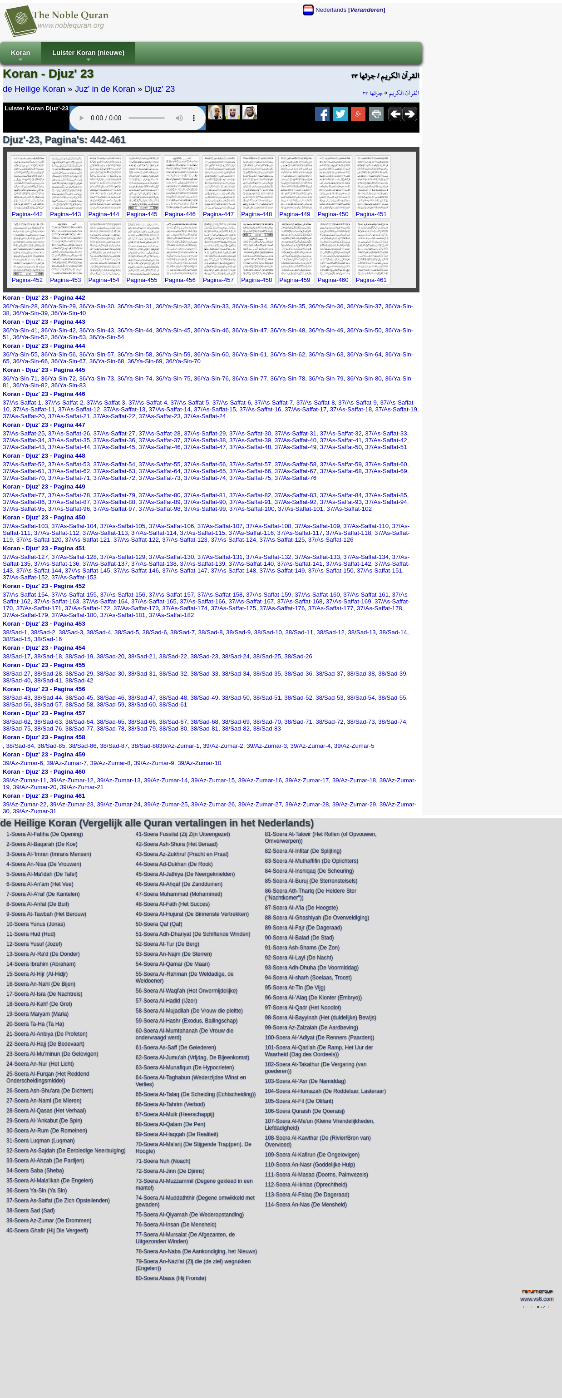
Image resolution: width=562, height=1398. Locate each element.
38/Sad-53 (330, 697)
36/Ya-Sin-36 (326, 306)
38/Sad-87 (114, 745)
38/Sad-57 (48, 704)
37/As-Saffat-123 (184, 539)
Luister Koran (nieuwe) (88, 56)
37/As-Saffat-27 (114, 433)
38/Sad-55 (392, 697)
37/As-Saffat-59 (340, 464)
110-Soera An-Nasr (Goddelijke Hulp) (310, 1164)
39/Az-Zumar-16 (260, 780)
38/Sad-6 (155, 632)
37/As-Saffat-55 (159, 464)
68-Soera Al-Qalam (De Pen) (170, 1124)
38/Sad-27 (17, 673)
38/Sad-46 (111, 697)
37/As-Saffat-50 (340, 447)
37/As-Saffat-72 (114, 477)
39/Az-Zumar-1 (179, 745)
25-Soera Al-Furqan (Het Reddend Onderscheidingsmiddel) (47, 1077)
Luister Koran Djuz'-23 (37, 108)
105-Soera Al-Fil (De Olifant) (299, 1101)
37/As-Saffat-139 (202, 563)
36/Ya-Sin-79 (326, 378)
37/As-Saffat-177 (331, 608)
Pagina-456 (180, 280)
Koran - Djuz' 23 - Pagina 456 (44, 689)
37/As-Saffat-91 (250, 502)
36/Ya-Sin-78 (288, 378)
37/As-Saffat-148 (233, 570)
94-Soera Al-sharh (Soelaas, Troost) (308, 977)
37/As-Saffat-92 (295, 502)
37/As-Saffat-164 (105, 601)
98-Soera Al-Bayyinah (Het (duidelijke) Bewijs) (320, 1017)
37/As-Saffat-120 (39, 539)
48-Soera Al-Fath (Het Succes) (173, 904)
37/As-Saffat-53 (69, 464)
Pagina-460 (333, 280)
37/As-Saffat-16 (260, 409)
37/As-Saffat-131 (220, 556)
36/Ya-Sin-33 (211, 306)
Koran (20, 56)
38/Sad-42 (79, 680)
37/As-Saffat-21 (69, 416)
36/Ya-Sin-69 (145, 361)
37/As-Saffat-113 (105, 532)
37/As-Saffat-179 (25, 615)
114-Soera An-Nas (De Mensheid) (306, 1204)
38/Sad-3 (71, 632)
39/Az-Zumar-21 (82, 787)
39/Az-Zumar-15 (213, 780)
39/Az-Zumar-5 (354, 745)
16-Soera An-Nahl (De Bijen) (40, 984)
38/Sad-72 (330, 721)
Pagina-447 (218, 214)
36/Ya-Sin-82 (30, 385)
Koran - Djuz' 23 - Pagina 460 (44, 771)
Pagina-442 (27, 214)
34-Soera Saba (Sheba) (35, 1170)
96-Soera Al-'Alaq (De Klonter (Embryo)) (313, 997)
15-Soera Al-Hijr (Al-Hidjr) (37, 974)
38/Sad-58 (79, 704)
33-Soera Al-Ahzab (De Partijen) (45, 1160)
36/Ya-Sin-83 (68, 385)
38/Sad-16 (48, 639)
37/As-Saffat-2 (63, 402)
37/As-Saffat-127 (25, 556)
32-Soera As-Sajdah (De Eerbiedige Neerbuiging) (66, 1150)
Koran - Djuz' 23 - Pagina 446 (44, 393)
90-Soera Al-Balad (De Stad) (299, 937)
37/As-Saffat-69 (386, 471)
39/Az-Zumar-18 (354, 780)
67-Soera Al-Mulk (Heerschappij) (175, 1114)
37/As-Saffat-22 (114, 416)
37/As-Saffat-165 (154, 601)
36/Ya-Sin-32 (173, 306)
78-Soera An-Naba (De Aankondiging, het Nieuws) (196, 1251)
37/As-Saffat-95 (23, 508)
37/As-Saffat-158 (220, 594)
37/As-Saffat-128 (74, 556)
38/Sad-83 (267, 728)
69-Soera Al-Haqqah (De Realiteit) (177, 1134)
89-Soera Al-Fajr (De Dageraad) (303, 927)
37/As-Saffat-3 (106, 402)
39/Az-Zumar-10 (199, 763)
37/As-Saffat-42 (386, 440)
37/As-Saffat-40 (295, 440)
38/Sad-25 (267, 656)
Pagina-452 (27, 280)
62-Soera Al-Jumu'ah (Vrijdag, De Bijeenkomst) (193, 1057)
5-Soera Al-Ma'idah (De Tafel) (42, 874)
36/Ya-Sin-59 (173, 354)
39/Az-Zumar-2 (223, 745)
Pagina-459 (294, 280)
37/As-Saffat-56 (205, 464)
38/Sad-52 (298, 697)
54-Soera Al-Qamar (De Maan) (173, 964)
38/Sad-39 (392, 673)
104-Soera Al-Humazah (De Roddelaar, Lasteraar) (325, 1091)
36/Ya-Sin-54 (106, 337)
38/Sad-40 (17, 680)
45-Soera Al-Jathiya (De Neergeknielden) (185, 874)
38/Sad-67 (173, 721)
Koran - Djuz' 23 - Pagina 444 (44, 345)
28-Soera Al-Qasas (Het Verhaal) (46, 1110)
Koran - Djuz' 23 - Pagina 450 (44, 517)
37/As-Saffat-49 (295, 447)
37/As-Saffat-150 (331, 570)
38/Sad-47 (142, 697)
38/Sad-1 (15, 632)
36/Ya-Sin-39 (30, 313)
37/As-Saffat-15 (215, 409)
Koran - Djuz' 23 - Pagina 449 (44, 486)
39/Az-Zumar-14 (165, 780)
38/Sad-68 (205, 721)
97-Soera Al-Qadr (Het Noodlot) (303, 1007)
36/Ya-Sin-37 (364, 306)
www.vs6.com (536, 1299)
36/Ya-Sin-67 (68, 361)
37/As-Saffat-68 (340, 471)
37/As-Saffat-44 (69, 447)
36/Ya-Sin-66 (30, 361)
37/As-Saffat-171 (39, 608)
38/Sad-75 (17, 728)
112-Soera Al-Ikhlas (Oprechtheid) (306, 1184)
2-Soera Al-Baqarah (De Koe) (42, 844)
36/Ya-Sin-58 (135, 354)
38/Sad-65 (111, 721)
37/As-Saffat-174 (184, 608)
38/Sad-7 (182, 632)
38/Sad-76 (48, 728)
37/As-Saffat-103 (25, 526)
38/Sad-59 (111, 704)
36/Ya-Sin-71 (20, 378)
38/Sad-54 (361, 697)
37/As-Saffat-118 (348, 532)
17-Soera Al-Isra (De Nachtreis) (44, 994)
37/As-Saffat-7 (273, 402)
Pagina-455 (142, 280)
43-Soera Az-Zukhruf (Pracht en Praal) (182, 854)
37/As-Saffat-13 (124, 409)
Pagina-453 (65, 280)
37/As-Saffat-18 (351, 409)
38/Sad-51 (267, 697)
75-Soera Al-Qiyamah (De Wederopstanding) (190, 1214)
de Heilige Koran (34, 89)
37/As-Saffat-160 (317, 594)
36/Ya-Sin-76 (211, 378)
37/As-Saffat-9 (357, 402)
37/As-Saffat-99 (205, 508)
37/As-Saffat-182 (171, 615)
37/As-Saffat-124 (233, 539)
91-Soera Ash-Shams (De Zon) (302, 947)
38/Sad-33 (205, 673)
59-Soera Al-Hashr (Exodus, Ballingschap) (187, 1021)
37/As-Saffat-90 (205, 502)
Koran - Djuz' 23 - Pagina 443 (44, 321)
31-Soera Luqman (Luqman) (40, 1140)
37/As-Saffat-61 (23, 471)
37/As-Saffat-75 (250, 477)
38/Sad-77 (79, 728)
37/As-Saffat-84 (340, 495)
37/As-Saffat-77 (23, 495)
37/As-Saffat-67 (295, 471)
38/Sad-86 (83, 745)
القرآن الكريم (404, 93)
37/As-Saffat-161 (366, 594)
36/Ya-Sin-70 (183, 361)
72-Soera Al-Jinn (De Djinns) (170, 1171)
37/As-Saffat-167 (251, 601)
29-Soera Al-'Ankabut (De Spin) (44, 1120)
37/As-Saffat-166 (202, 601)
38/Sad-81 (205, 728)
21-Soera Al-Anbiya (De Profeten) (47, 1034)
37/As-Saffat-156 (122, 594)
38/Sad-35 (267, 673)
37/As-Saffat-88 (114, 502)
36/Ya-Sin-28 (20, 306)
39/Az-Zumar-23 (72, 804)
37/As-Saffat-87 (69, 502)
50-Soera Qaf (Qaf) (159, 924)
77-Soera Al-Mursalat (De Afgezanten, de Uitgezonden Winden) (185, 1238)
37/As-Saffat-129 (122, 556)
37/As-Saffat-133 (317, 556)
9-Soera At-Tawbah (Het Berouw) (46, 914)
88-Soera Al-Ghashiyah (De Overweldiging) (317, 917)
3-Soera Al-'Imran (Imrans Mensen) (48, 854)
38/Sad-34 (236, 673)
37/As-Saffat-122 (136, 539)
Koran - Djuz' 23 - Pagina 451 (44, 548)
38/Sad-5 (126, 632)
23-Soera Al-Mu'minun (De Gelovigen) (52, 1054)
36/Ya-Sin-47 (249, 330)
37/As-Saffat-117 (300, 532)
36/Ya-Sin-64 (364, 354)
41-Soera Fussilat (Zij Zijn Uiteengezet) (183, 834)
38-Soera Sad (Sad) (30, 1210)
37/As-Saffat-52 (23, 464)
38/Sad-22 (173, 656)
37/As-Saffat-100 (252, 508)
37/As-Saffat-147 (184, 570)
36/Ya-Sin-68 (106, 361)
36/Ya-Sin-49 (326, 330)
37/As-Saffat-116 (251, 532)
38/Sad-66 (142, 721)
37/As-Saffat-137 (105, 563)
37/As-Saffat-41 (340, 440)
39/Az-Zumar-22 (24, 804)
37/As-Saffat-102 (349, 508)
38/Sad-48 (173, 697)
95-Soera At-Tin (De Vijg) (295, 987)
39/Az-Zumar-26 (213, 804)
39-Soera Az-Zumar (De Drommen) (48, 1220)
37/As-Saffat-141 (300, 563)
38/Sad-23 (205, 656)
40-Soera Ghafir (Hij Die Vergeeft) (47, 1230)
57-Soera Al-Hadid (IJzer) (166, 1001)
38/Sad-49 (205, 697)
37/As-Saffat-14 (170, 409)
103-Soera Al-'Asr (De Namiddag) (305, 1081)
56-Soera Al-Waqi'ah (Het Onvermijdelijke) (187, 991)
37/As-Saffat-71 (69, 477)
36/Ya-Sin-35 (288, 306)
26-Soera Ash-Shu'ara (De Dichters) (50, 1090)
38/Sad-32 (173, 673)
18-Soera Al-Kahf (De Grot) (39, 1004)
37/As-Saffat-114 (154, 532)
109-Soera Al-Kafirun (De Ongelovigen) (312, 1154)
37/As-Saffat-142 (348, 563)
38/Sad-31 (142, 673)
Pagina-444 (103, 214)
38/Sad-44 (48, 697)
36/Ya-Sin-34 (249, 306)
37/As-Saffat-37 (159, 440)
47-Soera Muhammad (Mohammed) (179, 894)
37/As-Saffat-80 (159, 495)
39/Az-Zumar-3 (266, 745)
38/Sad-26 (298, 656)
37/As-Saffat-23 (159, 416)
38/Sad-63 (48, 721)
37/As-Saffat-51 (386, 447)
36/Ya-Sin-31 (135, 306)
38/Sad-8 (210, 632)
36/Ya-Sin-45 (173, 330)
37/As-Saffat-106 (171, 526)
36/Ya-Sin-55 (20, 354)
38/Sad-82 (236, 728)
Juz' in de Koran (105, 89)
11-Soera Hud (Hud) (30, 934)
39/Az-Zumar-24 (118, 804)
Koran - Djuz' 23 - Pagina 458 (44, 737)
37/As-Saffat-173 (136, 608)
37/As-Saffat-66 (250, 471)
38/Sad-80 (173, 728)
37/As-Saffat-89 (159, 502)
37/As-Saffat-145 (87, 570)
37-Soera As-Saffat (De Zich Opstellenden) (58, 1200)
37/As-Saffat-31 (295, 433)
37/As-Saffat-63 (114, 471)
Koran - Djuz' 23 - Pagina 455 (44, 665)
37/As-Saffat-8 (315, 402)
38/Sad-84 (20, 745)
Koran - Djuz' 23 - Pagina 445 (44, 369)
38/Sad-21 (142, 656)
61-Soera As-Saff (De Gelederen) (176, 1047)
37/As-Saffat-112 (56, 532)
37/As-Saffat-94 (386, 502)
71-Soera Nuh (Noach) (163, 1161)
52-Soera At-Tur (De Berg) (167, 944)
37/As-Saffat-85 (386, 495)
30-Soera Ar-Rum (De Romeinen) (46, 1130)
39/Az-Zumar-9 (154, 763)
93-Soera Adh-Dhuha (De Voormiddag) (312, 967)
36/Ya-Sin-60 (211, 354)
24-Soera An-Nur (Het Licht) (40, 1064)
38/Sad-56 (17, 704)
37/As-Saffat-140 (251, 563)
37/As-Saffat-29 (205, 433)
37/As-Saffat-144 (39, 570)
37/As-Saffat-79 (114, 495)
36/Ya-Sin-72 (58, 378)
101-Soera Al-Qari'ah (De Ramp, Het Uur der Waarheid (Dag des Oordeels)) (319, 1050)
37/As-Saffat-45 (114, 447)
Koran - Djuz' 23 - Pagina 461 (44, 795)
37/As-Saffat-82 (250, 495)
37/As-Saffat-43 (23, 447)
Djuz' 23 (160, 89)
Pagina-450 (333, 214)
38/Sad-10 (268, 632)
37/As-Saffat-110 (366, 526)
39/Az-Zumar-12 (72, 780)
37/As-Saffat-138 (154, 563)
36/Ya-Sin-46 (211, 330)
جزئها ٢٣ (373, 93)
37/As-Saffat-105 (122, 526)
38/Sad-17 (17, 656)
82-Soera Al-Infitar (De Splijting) (303, 851)
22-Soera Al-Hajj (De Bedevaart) (45, 1044)
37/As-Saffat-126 (331, 539)
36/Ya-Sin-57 (96, 354)
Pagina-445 (142, 214)
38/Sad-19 (79, 656)
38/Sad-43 (17, 697)
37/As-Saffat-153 (74, 577)
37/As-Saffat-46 (159, 447)
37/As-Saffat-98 (159, 508)
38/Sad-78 (111, 728)
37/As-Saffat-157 (171, 594)
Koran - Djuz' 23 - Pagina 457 (44, 713)
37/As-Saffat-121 (87, 539)
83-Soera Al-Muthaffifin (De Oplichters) (311, 861)
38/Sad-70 (267, 721)
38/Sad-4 (99, 632)
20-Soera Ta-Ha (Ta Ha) (35, 1024)
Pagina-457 (218, 280)
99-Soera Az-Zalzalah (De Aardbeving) (311, 1027)
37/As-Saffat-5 (190, 402)
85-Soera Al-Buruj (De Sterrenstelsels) (311, 881)
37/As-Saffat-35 (69, 440)
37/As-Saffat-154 (25, 594)
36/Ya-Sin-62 (288, 354)
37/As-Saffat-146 (136, 570)
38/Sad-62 (17, 721)
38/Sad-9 (238, 632)
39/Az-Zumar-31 (34, 811)
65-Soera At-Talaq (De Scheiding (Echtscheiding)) (196, 1094)
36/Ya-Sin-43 (96, 330)
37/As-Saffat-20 (23, 416)
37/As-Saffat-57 (250, 464)
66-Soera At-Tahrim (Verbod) (170, 1104)
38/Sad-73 (361, 721)
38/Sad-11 (299, 632)
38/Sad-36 (298, 673)
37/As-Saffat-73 (159, 477)
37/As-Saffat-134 (366, 556)
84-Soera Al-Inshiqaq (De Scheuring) (309, 871)
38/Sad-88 (145, 745)
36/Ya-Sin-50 (364, 330)
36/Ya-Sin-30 (96, 306)
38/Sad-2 (43, 632)
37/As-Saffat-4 (147, 402)
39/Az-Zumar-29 (354, 804)
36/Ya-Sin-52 (30, 337)
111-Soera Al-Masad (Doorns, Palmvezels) (316, 1174)
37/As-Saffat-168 (300, 601)
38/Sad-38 (361, 673)
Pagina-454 (103, 280)
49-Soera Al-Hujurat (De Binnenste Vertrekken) (192, 914)
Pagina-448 (256, 214)
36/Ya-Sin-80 (364, 378)
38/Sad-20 (111, 656)
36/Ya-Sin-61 (249, 354)
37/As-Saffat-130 (171, 556)
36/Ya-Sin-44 (135, 330)
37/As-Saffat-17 (305, 409)
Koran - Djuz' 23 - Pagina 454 (44, 647)
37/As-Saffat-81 (205, 495)
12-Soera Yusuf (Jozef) (34, 944)
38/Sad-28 (48, 673)
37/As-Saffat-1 (22, 402)
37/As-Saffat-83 (295, 495)
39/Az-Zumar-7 (66, 763)
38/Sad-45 (79, 697)
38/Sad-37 (330, 673)
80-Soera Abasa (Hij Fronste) (171, 1278)
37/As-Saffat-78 (69, 495)
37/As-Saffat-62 (69, 471)
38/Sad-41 (48, 680)
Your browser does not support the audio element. (137, 118)
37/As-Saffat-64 (159, 471)
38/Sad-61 (173, 704)
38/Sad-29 (79, 673)
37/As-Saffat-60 (386, 464)
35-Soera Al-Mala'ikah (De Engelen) (49, 1180)
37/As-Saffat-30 (250, 433)
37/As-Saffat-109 (317, 526)
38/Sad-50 (236, 697)
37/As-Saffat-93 (340, 502)
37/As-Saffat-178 (379, 608)
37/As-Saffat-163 (56, 601)
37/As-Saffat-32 (340, 433)
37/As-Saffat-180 (74, 615)
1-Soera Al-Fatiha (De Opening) (44, 834)
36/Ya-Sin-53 (68, 337)
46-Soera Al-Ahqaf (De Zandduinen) (179, 884)
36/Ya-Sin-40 (68, 313)
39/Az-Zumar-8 (110, 763)
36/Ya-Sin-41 (20, 330)
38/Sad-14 (393, 632)
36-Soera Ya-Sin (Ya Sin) (36, 1190)
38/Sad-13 (362, 632)
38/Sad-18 (48, 656)
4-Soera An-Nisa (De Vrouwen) (43, 864)
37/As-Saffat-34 (23, 440)
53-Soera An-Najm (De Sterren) (174, 954)
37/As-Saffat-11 (33, 409)
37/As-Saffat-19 (396, 409)
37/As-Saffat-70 (23, 477)
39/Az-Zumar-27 (260, 804)
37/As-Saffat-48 (250, 447)
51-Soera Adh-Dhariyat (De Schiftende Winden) (193, 934)
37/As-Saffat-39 (250, 440)
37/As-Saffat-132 (268, 556)
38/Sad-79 (142, 728)
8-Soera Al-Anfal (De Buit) (37, 904)
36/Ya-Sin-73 (96, 378)
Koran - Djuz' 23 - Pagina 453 (44, 623)
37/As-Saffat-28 (159, 433)
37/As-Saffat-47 (205, 447)
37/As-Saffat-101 (300, 508)
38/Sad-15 (17, 639)
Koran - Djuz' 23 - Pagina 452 (44, 586)
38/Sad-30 (111, 673)
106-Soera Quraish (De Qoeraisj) (305, 1111)
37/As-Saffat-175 (233, 608)
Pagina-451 (371, 214)
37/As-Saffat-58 (295, 464)
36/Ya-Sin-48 (288, 330)
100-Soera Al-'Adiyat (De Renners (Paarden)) (319, 1037)
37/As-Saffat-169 (348, 601)
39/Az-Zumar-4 (311, 745)
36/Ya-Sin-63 (326, 354)
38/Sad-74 (392, 721)
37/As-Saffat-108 (268, 526)
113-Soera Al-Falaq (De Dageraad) (307, 1194)
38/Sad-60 (142, 704)
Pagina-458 (256, 280)
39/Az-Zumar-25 (165, 804)
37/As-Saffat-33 (386, 433)
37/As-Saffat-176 (282, 608)
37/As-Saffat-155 (74, 594)
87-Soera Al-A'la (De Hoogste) (301, 907)
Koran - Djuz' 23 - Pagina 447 (44, 424)
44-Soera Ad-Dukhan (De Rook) (174, 864)
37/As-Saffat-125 (282, 539)
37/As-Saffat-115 (202, 532)
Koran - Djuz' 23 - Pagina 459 (44, 754)
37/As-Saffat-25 (23, 433)
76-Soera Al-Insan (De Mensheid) (176, 1224)
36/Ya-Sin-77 (249, 378)
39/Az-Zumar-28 (307, 804)
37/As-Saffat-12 (79, 409)
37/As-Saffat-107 (220, 526)
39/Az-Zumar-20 (34, 787)
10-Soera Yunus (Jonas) (35, 924)
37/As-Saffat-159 (268, 594)
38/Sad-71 (298, 721)
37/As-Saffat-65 (205, 471)
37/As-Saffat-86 (23, 502)
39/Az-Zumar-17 (307, 780)
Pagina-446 (180, 214)
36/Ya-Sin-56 (58, 354)
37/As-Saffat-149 (282, 570)
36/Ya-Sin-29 (58, 306)
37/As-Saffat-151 (379, 570)
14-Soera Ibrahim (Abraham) (41, 964)
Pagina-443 (65, 214)
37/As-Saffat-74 (205, 477)
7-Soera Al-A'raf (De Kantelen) (43, 894)
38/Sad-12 (330, 632)
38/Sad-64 (79, 721)
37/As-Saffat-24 (205, 416)
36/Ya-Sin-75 (173, 378)
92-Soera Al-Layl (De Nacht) (299, 957)
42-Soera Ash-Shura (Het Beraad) (177, 844)
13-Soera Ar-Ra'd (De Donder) (43, 954)
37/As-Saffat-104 (74, 526)
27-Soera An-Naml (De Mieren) (43, 1100)
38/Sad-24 (236, 656)
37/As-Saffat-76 (295, 477)
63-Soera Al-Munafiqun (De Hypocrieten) (185, 1067)
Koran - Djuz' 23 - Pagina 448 (44, 455)
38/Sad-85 (51, 745)
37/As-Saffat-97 (114, 508)
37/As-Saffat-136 (56, 563)
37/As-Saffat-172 (87, 608)
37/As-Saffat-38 (205, 440)
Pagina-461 (371, 280)
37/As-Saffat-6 (231, 402)
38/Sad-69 (236, 721)
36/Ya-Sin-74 (135, 378)
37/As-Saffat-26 (69, 433)
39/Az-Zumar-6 (23, 763)
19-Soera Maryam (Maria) (37, 1014)
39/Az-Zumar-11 (24, 780)
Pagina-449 (294, 214)
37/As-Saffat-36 (114, 440)
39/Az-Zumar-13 (118, 780)
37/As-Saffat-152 (25, 577)
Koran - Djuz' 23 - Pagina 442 (44, 297)
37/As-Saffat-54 (114, 464)
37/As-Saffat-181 (122, 615)
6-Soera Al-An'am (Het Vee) (40, 884)
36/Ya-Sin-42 (58, 330)
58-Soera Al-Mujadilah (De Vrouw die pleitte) (189, 1011)
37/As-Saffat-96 (69, 508)
